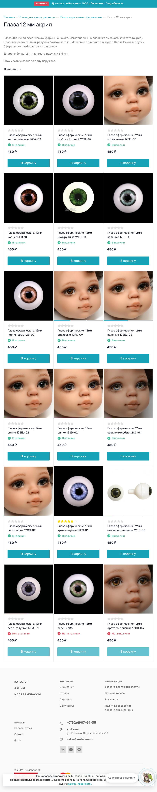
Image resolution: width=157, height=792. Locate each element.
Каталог (21, 681)
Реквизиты (112, 699)
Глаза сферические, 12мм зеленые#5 (75, 626)
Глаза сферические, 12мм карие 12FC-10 (25, 235)
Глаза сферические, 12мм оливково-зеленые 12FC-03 (126, 528)
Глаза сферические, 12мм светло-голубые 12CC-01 (124, 430)
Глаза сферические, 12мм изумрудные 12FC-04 (75, 235)
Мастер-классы (27, 694)
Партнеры (66, 699)
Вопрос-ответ (23, 727)
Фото (17, 740)
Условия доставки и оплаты (122, 686)
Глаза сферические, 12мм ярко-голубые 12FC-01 (75, 528)
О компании (67, 686)
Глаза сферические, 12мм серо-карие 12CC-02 (25, 528)
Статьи (18, 734)
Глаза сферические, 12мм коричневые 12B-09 (25, 333)
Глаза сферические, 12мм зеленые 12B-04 (124, 235)
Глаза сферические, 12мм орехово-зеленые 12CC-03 (125, 626)
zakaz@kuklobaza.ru (80, 739)
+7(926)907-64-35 (81, 722)
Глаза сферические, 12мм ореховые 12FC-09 (75, 333)
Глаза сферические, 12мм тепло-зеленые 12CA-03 (25, 137)
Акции (19, 688)
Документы (67, 705)
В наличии (11, 69)
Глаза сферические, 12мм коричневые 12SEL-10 (124, 137)
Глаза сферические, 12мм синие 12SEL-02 (25, 430)
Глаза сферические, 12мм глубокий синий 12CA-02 (75, 137)
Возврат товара (115, 693)
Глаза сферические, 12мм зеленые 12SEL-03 (124, 333)
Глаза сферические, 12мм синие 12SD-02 (75, 430)
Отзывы (64, 693)
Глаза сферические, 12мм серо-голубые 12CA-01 (25, 626)
